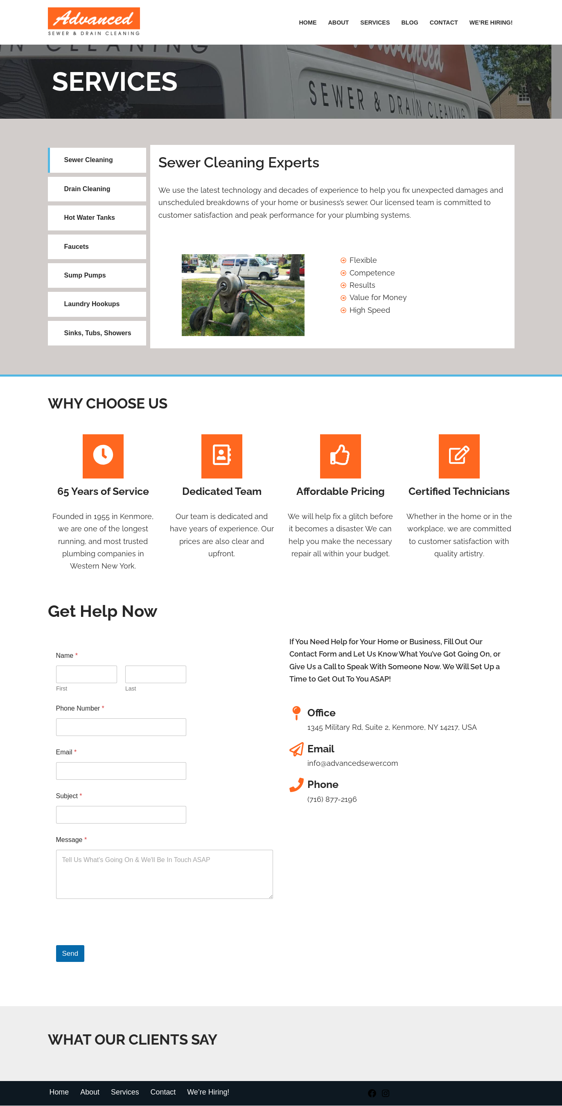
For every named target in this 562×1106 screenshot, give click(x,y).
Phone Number (80, 708)
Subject (69, 796)
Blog (409, 22)
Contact (443, 22)
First (61, 689)
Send (70, 954)
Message (71, 840)
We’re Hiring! (209, 1093)
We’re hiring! (490, 22)
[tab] (97, 160)
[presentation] (118, 940)
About (337, 22)
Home (307, 22)
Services (375, 22)
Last (130, 689)
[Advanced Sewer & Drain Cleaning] (96, 22)
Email (66, 752)
